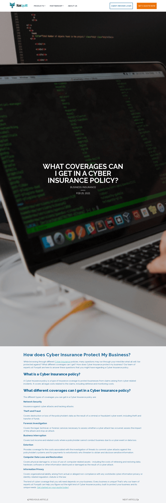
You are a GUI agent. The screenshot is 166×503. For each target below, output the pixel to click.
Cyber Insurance (62, 361)
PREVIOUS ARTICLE (38, 499)
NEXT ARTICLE (130, 499)
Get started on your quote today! (53, 487)
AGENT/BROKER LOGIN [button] (121, 6)
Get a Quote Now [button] (146, 6)
